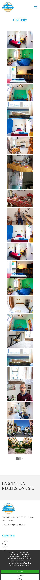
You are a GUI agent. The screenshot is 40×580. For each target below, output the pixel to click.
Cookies (4, 547)
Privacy (4, 544)
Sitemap (4, 550)
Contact (4, 541)
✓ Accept (20, 571)
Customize (19, 575)
